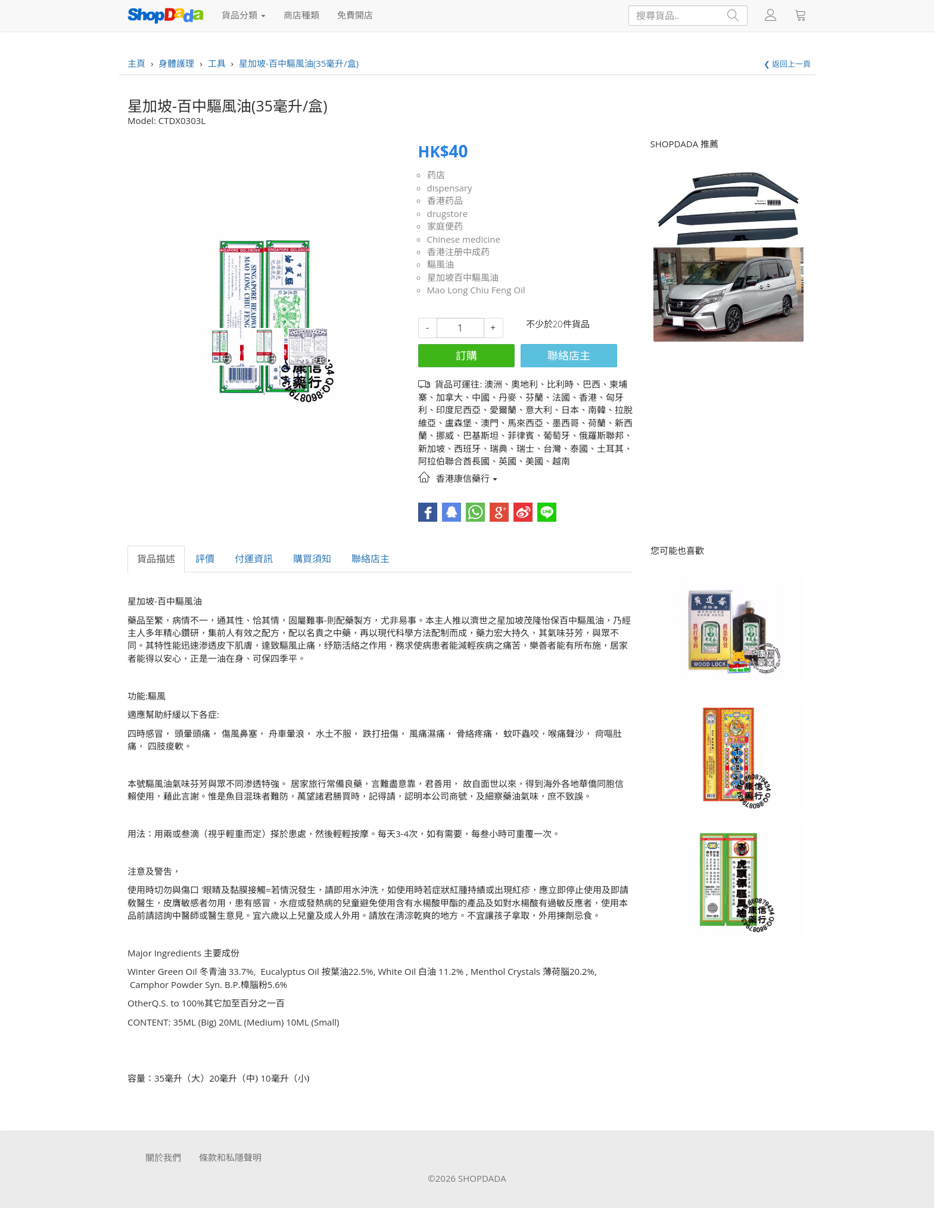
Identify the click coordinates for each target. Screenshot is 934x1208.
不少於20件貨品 (558, 324)
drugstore (447, 213)
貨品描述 (156, 558)
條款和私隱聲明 (230, 1157)
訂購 (466, 355)
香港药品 (445, 200)
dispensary (449, 188)
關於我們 (163, 1157)
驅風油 (440, 264)
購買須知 (312, 558)
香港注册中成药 (458, 252)
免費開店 (355, 15)
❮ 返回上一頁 (787, 63)
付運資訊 (254, 558)
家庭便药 (445, 226)
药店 (436, 175)
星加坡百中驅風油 (463, 277)
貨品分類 (244, 15)
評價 (204, 558)
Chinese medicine (463, 239)
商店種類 (301, 15)
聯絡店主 (568, 355)
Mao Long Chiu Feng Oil (476, 290)
